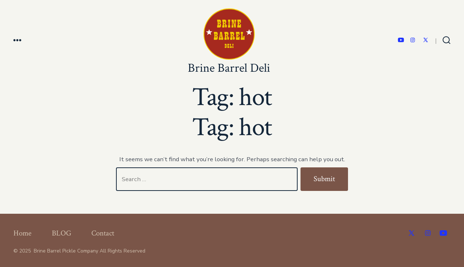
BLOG (61, 233)
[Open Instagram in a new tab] (412, 40)
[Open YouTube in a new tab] (401, 40)
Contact (102, 233)
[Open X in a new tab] (425, 40)
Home (22, 233)
